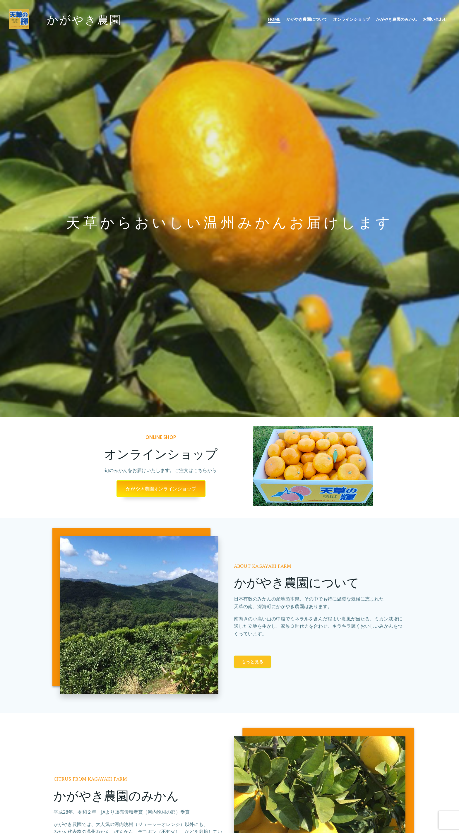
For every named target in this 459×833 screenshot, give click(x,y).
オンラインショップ (351, 19)
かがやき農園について (306, 19)
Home (274, 19)
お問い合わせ (435, 19)
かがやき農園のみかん (396, 19)
